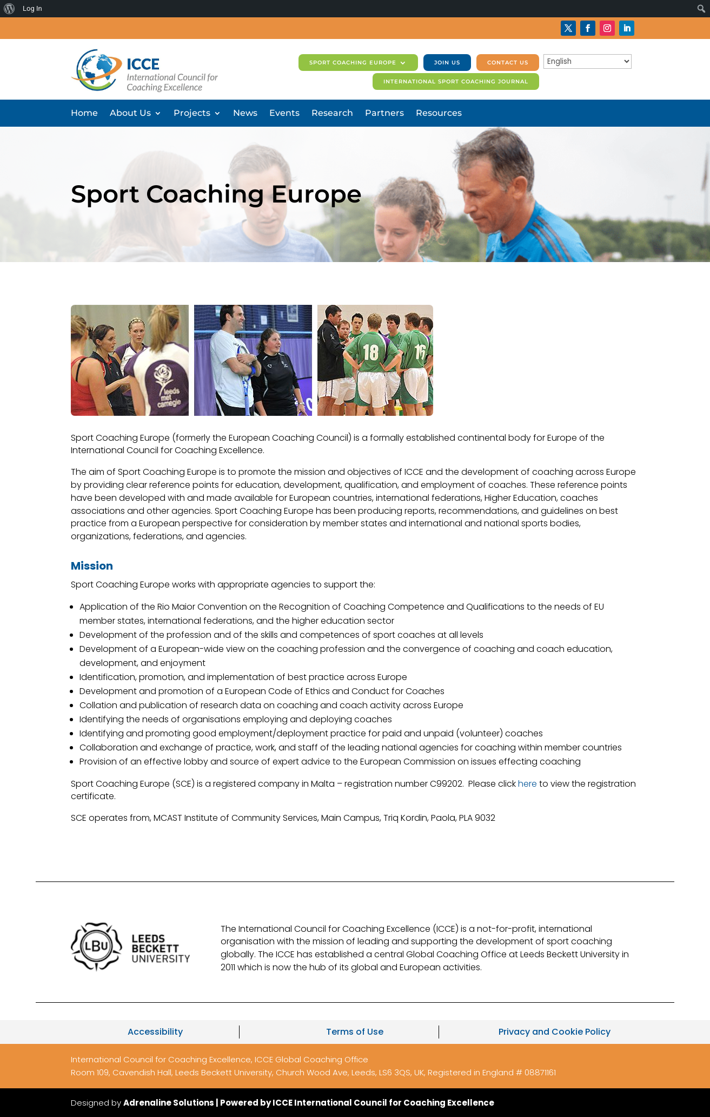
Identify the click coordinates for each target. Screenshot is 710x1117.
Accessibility (155, 1031)
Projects (192, 113)
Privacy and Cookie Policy (555, 1031)
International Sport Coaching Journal (455, 81)
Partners (384, 113)
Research (332, 113)
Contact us (507, 62)
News (245, 113)
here (527, 784)
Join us (447, 62)
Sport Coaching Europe (352, 62)
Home (84, 113)
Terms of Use (354, 1031)
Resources (439, 113)
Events (284, 113)
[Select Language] (587, 61)
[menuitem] (9, 8)
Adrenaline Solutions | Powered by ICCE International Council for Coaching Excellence (308, 1102)
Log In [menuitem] (32, 8)
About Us (130, 113)
